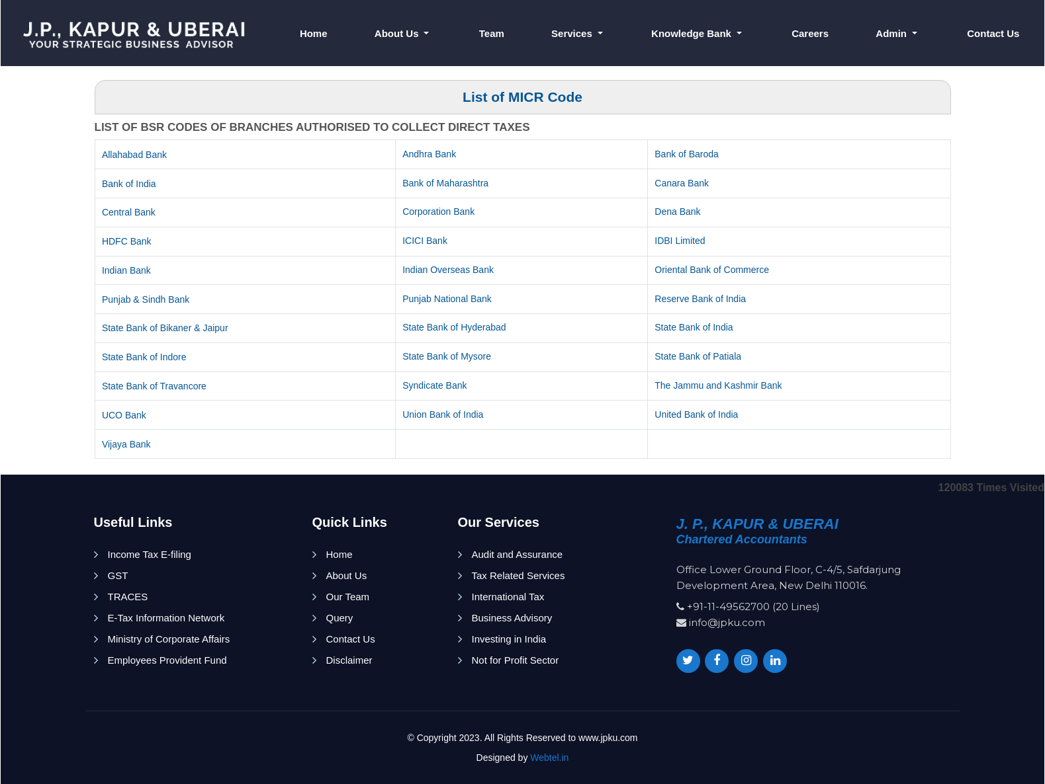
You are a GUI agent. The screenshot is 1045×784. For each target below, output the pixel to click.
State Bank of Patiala (698, 356)
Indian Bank (126, 270)
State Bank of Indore (144, 357)
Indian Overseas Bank (448, 269)
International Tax (508, 597)
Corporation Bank (438, 211)
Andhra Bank (429, 154)
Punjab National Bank (447, 299)
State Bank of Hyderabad (454, 327)
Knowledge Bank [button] (692, 33)
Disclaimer (349, 660)
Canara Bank (682, 183)
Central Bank (129, 212)
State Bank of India (694, 327)
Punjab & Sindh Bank (145, 299)
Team (491, 33)
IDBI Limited (680, 240)
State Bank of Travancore (154, 386)
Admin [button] (892, 33)
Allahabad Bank (134, 154)
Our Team (348, 597)
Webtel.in (549, 757)
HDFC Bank (127, 241)
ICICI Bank (424, 240)
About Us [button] (398, 33)
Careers (810, 33)
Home (314, 33)
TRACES (128, 597)
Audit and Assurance (517, 554)
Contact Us (993, 33)
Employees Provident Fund (167, 660)
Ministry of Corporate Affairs (169, 639)
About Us (346, 575)
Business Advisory (512, 618)
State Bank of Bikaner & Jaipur (165, 328)
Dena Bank (677, 211)
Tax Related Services (518, 575)
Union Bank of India (442, 414)
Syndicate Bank (434, 385)
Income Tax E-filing (149, 554)
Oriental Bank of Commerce (712, 269)
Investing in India (509, 639)
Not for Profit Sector (515, 660)
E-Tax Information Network (166, 618)
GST (118, 575)
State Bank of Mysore (446, 356)
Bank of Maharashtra (445, 183)
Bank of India (129, 183)
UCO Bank (124, 415)
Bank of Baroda (687, 154)
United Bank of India (696, 414)
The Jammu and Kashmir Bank (718, 385)
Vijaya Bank (126, 444)
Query (339, 618)
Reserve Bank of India (700, 299)
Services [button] (573, 33)
